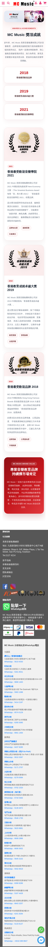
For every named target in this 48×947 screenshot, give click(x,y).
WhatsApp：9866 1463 (13, 682)
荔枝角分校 (8, 707)
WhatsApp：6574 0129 (13, 712)
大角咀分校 (8, 727)
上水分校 (8, 833)
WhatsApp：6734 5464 (13, 798)
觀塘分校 (8, 696)
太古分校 (8, 898)
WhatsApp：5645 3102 (13, 859)
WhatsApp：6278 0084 (13, 777)
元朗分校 (8, 822)
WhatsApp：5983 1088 (13, 692)
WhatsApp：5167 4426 (13, 893)
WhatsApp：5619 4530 (13, 662)
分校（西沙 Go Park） (23, 751)
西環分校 (8, 908)
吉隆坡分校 (8, 932)
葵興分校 (8, 853)
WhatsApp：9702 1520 (13, 788)
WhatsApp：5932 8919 (13, 869)
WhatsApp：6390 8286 (13, 883)
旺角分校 (8, 666)
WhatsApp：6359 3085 (13, 722)
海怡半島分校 (9, 918)
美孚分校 (8, 717)
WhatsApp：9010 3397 (13, 757)
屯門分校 (8, 812)
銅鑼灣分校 (8, 888)
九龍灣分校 (8, 686)
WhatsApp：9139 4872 (13, 808)
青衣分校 (8, 863)
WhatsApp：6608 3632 (13, 848)
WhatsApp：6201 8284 (13, 914)
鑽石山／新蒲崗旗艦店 (13, 656)
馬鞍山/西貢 (9, 751)
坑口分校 (8, 782)
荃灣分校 (8, 802)
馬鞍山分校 (8, 762)
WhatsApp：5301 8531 (13, 672)
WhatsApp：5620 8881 (13, 828)
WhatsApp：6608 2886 (13, 838)
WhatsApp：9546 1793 (13, 818)
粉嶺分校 (8, 843)
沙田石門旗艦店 (10, 741)
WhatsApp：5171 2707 (13, 767)
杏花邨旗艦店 (9, 877)
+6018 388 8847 (21, 941)
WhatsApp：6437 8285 (13, 747)
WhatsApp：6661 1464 (13, 733)
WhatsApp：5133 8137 (13, 924)
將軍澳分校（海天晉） (13, 792)
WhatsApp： (9, 941)
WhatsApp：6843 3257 (13, 903)
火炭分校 (8, 772)
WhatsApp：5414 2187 (13, 702)
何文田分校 (8, 676)
